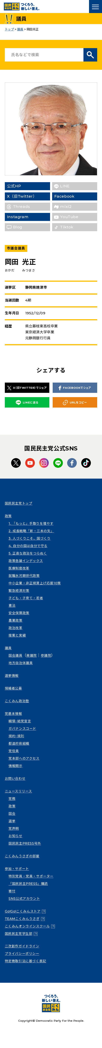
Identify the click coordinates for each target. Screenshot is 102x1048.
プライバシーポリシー (22, 954)
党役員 (14, 751)
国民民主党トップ (18, 503)
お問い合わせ (15, 778)
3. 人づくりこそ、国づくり (29, 538)
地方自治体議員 (21, 663)
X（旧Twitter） (28, 196)
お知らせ (15, 836)
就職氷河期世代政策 (24, 576)
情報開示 (15, 766)
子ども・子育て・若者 (26, 598)
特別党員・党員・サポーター (31, 876)
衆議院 (31, 655)
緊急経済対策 (19, 591)
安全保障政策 (19, 613)
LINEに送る (27, 402)
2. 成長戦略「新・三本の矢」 (31, 531)
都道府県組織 (19, 743)
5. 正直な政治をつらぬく (28, 553)
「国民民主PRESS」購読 (28, 884)
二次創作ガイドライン (22, 946)
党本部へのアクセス (24, 758)
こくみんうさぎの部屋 (22, 856)
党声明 (14, 828)
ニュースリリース (18, 791)
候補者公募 (13, 688)
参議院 (46, 655)
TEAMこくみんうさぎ (22, 919)
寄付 (12, 891)
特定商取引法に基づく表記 (25, 961)
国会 (12, 814)
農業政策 (15, 620)
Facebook (70, 196)
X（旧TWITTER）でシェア (27, 388)
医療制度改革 (19, 568)
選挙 (12, 821)
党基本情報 (13, 714)
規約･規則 (16, 736)
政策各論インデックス (26, 561)
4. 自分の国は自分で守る (28, 546)
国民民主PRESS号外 (25, 843)
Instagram (23, 216)
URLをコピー (75, 402)
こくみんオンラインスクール (27, 926)
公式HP (20, 186)
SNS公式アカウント (24, 899)
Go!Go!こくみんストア (23, 911)
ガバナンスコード (22, 728)
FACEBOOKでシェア (75, 388)
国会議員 (15, 655)
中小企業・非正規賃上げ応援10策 (35, 583)
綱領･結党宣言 (20, 721)
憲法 (12, 605)
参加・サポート (17, 869)
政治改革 (15, 628)
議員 (8, 648)
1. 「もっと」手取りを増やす (31, 523)
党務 (12, 799)
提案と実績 (17, 635)
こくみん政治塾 (17, 701)
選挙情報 (12, 676)
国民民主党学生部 (18, 934)
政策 (8, 516)
